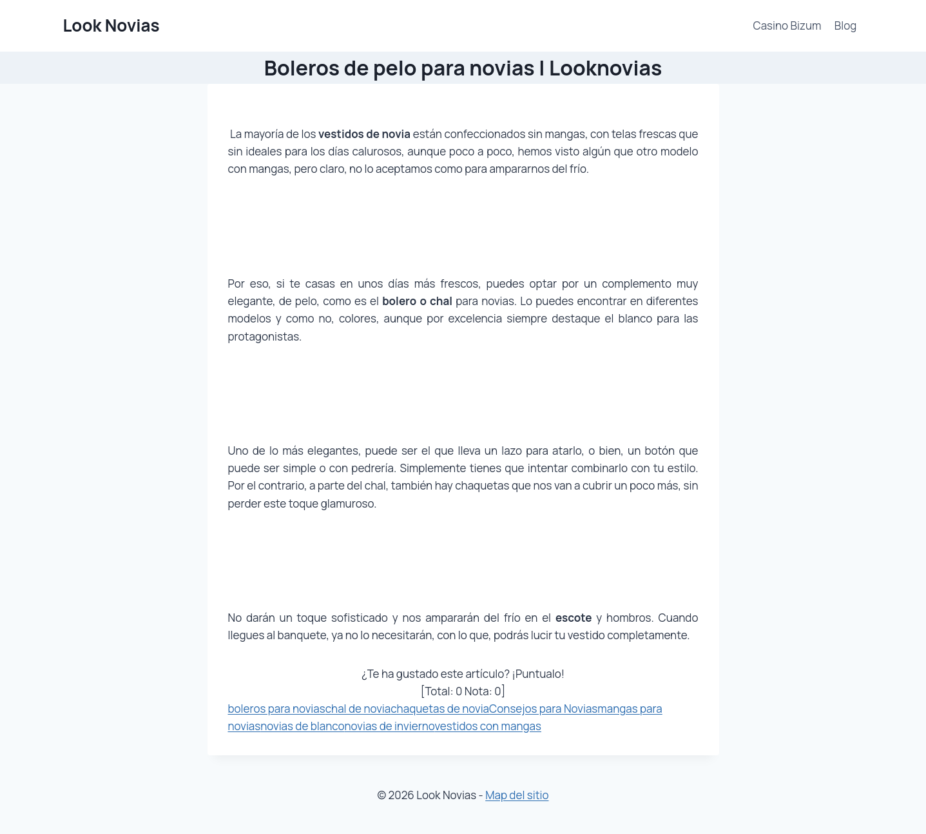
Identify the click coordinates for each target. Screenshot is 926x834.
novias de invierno (390, 726)
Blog (845, 25)
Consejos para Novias (543, 708)
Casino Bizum (787, 25)
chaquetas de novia (440, 708)
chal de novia (358, 708)
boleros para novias (276, 708)
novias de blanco (302, 726)
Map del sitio (516, 795)
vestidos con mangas (488, 726)
